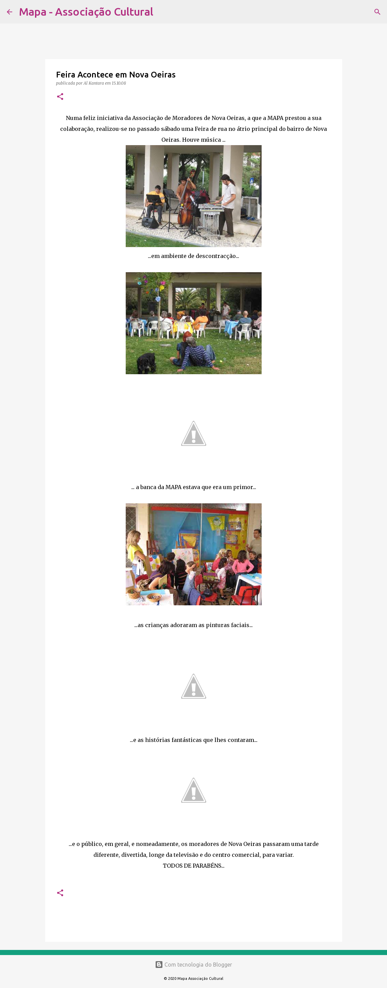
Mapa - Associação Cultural (86, 11)
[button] (60, 97)
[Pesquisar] (163, 12)
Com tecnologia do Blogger (193, 964)
